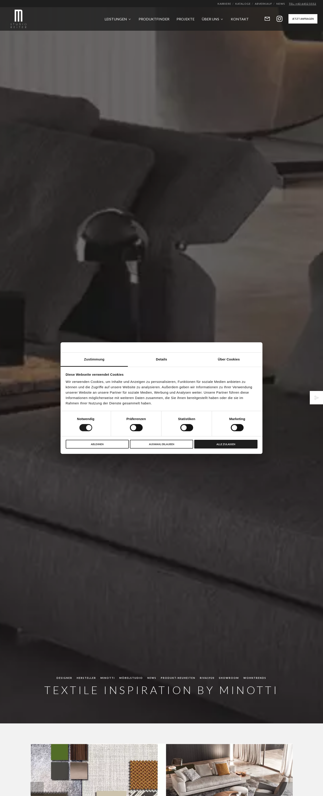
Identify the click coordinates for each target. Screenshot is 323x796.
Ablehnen (97, 444)
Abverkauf (263, 3)
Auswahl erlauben (161, 444)
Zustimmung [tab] (94, 359)
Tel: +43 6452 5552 (302, 3)
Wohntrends (254, 677)
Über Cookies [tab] (229, 359)
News (280, 3)
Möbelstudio (131, 677)
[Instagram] (277, 19)
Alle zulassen (225, 444)
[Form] (264, 19)
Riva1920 (207, 677)
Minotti (107, 677)
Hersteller (86, 677)
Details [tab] (161, 359)
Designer (64, 677)
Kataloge (243, 3)
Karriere (224, 3)
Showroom (229, 677)
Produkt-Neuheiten (178, 677)
